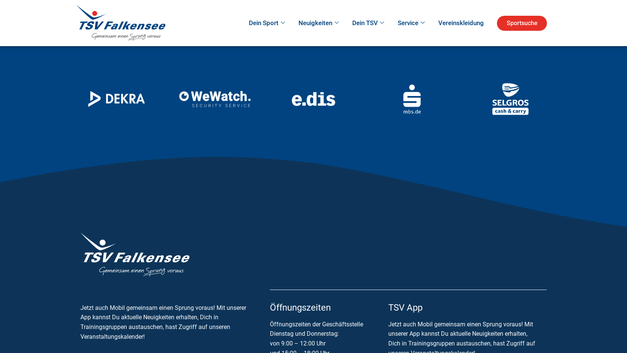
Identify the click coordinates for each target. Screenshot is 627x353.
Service (411, 23)
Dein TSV (368, 23)
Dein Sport (267, 23)
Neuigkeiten (318, 23)
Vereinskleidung (461, 23)
